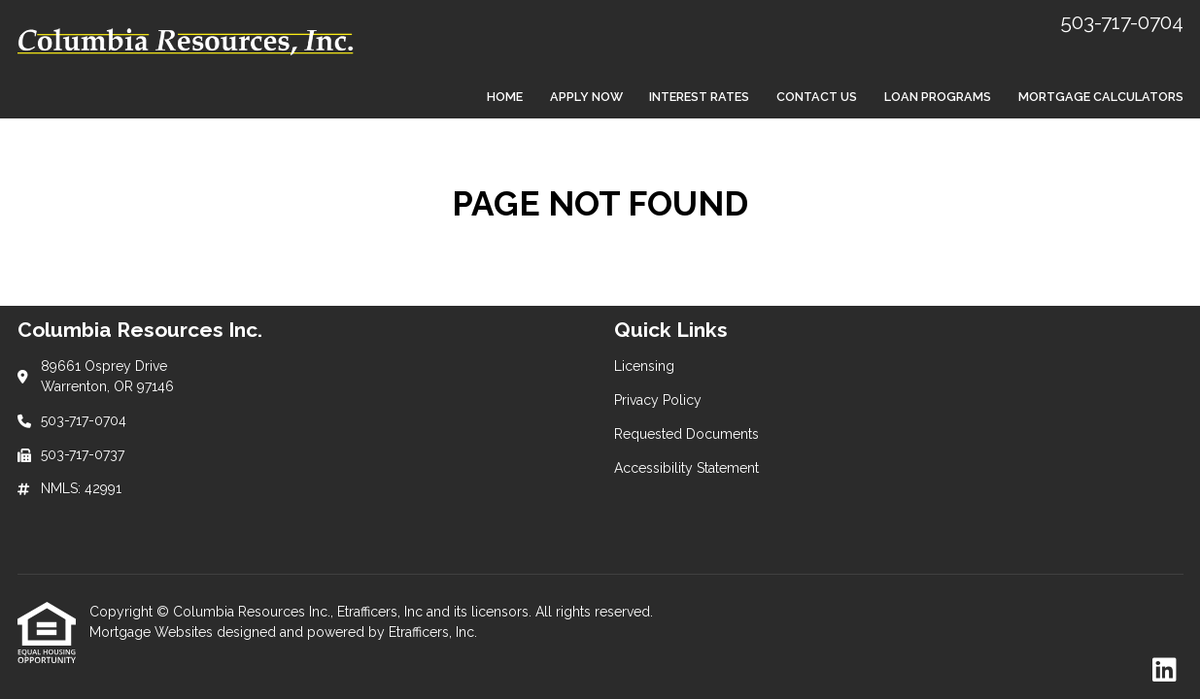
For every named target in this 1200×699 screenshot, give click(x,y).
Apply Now (586, 96)
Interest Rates (699, 96)
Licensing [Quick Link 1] (644, 366)
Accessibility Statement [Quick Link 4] (686, 468)
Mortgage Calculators (1100, 96)
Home (505, 96)
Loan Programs (937, 96)
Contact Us (816, 96)
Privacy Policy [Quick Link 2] (658, 400)
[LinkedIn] (1164, 670)
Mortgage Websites (153, 632)
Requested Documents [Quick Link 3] (686, 434)
